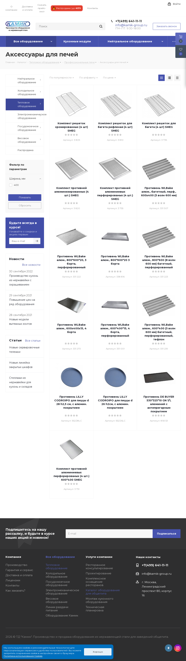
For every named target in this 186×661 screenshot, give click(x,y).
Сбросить (25, 205)
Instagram (177, 648)
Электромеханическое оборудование (62, 591)
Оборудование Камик (62, 615)
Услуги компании (99, 557)
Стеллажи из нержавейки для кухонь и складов (20, 382)
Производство (16, 565)
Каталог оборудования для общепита (103, 591)
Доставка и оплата (19, 575)
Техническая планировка (95, 608)
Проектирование (98, 573)
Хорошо (98, 651)
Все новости (31, 264)
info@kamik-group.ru (157, 573)
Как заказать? (15, 590)
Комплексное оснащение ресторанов (96, 582)
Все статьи (32, 340)
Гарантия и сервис (19, 570)
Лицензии (13, 580)
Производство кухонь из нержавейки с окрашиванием (23, 280)
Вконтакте (168, 648)
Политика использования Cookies (23, 656)
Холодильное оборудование (57, 575)
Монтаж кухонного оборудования (99, 600)
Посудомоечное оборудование (58, 583)
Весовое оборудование (57, 600)
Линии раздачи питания (57, 608)
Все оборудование (60, 557)
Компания (13, 557)
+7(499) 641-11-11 (128, 21)
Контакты (12, 585)
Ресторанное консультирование (99, 566)
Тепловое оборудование (57, 566)
